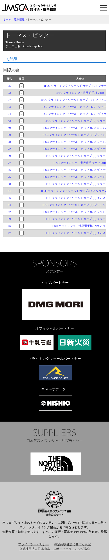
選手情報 (19, 19)
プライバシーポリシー (33, 544)
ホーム (7, 19)
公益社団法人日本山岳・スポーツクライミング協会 (54, 549)
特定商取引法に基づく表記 (72, 544)
